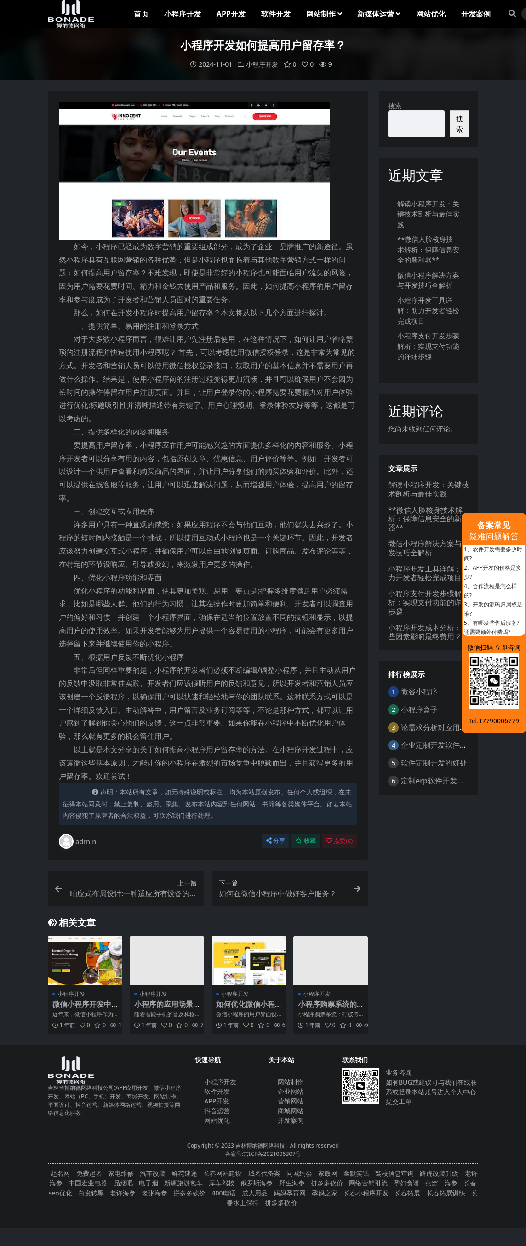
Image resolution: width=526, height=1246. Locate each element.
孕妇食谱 (406, 1182)
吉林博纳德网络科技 (260, 1145)
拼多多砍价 (327, 1182)
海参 (451, 1182)
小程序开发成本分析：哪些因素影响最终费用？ (428, 632)
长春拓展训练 (446, 1193)
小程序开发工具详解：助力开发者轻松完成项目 (428, 311)
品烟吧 (123, 1182)
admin (78, 841)
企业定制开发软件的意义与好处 (452, 745)
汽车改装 (153, 1173)
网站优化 (217, 1120)
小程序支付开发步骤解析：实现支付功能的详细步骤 (428, 346)
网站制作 (290, 1081)
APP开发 (216, 1101)
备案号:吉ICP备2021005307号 (263, 1154)
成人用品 (255, 1193)
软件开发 (217, 1091)
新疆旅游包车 (183, 1182)
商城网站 (290, 1110)
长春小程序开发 (366, 1193)
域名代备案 (264, 1173)
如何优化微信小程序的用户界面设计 (245, 1008)
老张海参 (154, 1193)
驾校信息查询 (394, 1173)
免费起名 (89, 1173)
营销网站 (290, 1101)
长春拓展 (407, 1193)
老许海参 (123, 1193)
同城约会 (299, 1173)
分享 (275, 840)
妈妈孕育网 (290, 1193)
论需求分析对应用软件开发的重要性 (460, 727)
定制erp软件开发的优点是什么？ (455, 781)
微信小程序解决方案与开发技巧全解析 (428, 547)
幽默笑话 (356, 1173)
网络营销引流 (368, 1182)
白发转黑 (91, 1193)
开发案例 (290, 1120)
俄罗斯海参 (256, 1182)
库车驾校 (221, 1182)
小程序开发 (262, 64)
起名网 (60, 1173)
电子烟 (148, 1182)
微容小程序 (419, 691)
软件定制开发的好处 (434, 763)
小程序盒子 (419, 709)
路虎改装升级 (439, 1173)
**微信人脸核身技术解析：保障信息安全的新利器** (428, 249)
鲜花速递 (184, 1173)
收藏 (305, 840)
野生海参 (292, 1182)
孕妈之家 (324, 1193)
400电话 (224, 1193)
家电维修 (121, 1173)
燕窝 (431, 1182)
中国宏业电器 (88, 1182)
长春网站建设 (222, 1173)
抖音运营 (217, 1110)
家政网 (327, 1173)
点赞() (339, 840)
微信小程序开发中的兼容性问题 (81, 1008)
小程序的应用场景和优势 (163, 1008)
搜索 (395, 105)
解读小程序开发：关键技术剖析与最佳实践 (428, 214)
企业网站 (290, 1091)
